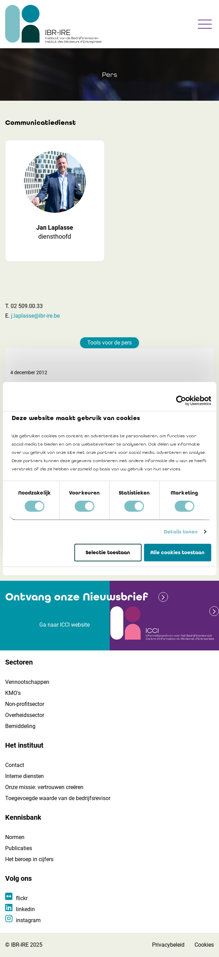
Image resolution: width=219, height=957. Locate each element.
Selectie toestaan (108, 552)
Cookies (204, 944)
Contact (14, 765)
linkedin (25, 909)
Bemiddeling (20, 726)
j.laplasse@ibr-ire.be (35, 315)
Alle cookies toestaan (177, 552)
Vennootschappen (27, 682)
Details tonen (181, 532)
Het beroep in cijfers (29, 859)
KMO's (13, 693)
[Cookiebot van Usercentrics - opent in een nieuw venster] (181, 400)
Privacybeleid (168, 944)
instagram (28, 920)
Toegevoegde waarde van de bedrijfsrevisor (57, 798)
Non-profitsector (24, 704)
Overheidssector (24, 715)
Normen (14, 837)
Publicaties (18, 848)
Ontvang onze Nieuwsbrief (76, 597)
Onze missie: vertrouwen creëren (44, 787)
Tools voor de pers (109, 342)
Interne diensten (24, 776)
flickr (22, 898)
